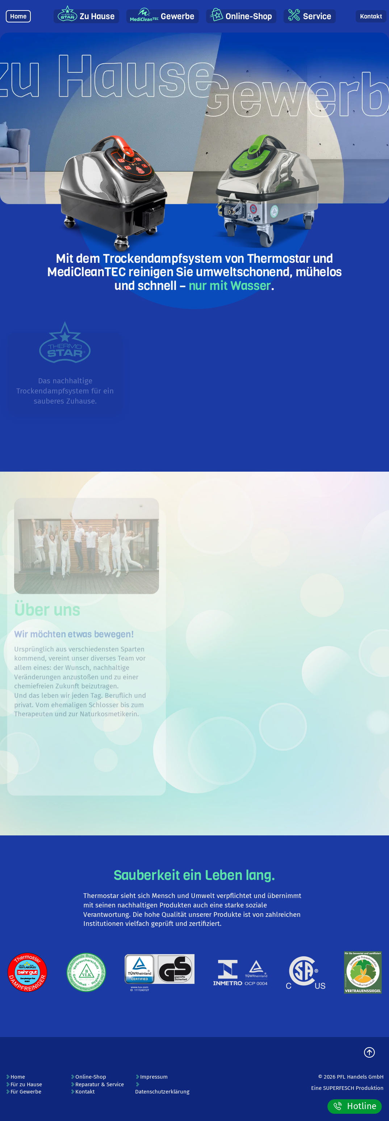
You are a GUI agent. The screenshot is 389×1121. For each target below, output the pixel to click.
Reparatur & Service (97, 1084)
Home (18, 16)
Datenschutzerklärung (162, 1088)
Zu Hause (97, 16)
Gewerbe (177, 16)
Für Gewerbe (23, 1091)
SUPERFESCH (338, 1088)
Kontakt (371, 16)
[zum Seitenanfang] (369, 1053)
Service (317, 16)
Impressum (151, 1077)
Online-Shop (249, 16)
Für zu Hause (23, 1084)
